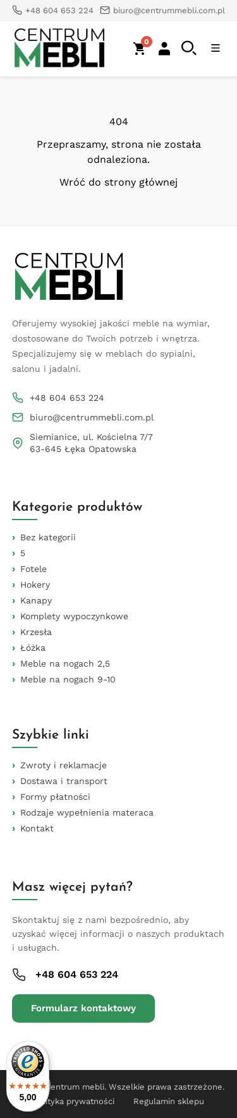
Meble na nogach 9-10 (68, 679)
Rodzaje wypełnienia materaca (87, 812)
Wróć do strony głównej (118, 182)
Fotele (33, 569)
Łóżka (33, 648)
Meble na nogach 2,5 (65, 663)
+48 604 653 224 (67, 398)
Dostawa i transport (63, 781)
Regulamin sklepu (168, 1101)
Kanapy (36, 600)
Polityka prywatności (73, 1101)
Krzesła (36, 632)
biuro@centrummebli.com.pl (92, 417)
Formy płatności (55, 797)
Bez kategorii (48, 537)
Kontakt (37, 828)
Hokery (35, 585)
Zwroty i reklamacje (63, 765)
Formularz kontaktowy (83, 1008)
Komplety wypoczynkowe (74, 616)
